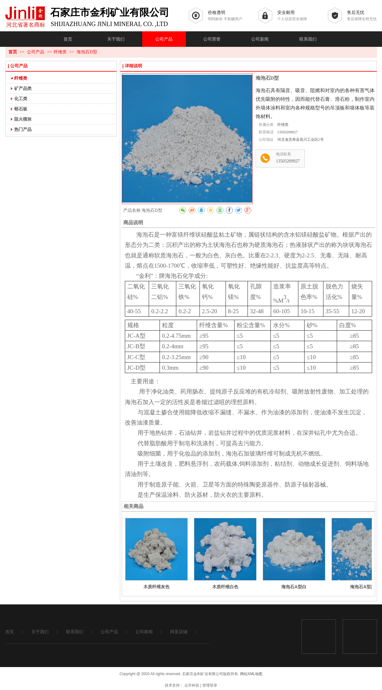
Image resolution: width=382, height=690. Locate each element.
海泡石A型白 (293, 586)
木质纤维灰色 (156, 586)
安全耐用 (286, 12)
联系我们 (74, 632)
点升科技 (191, 685)
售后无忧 (355, 12)
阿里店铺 (178, 632)
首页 (12, 52)
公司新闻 (144, 632)
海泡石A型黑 (362, 586)
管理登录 (209, 685)
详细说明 (133, 66)
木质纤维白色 (225, 586)
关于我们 (40, 632)
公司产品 (36, 52)
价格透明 (216, 12)
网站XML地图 (251, 674)
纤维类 (60, 52)
